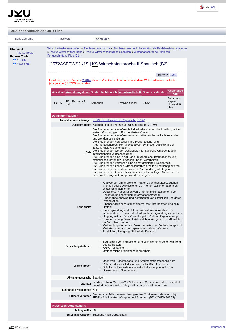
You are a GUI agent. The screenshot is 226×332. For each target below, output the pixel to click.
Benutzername (24, 38)
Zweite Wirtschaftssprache (66, 51)
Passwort (64, 38)
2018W (86, 80)
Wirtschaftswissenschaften (63, 48)
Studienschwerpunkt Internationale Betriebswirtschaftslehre (150, 48)
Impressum (218, 326)
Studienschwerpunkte (96, 48)
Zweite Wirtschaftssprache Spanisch (108, 51)
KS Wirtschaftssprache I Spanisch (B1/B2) (119, 120)
